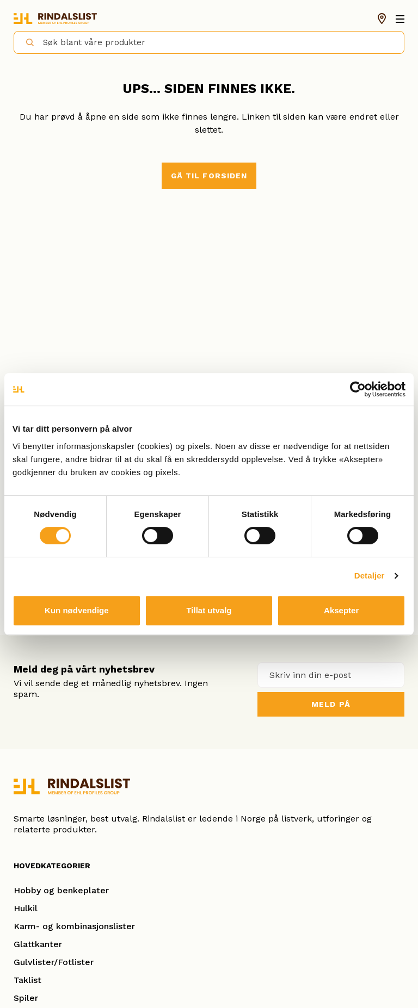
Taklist (27, 980)
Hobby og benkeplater (61, 890)
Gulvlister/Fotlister (54, 962)
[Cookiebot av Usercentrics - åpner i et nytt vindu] (357, 389)
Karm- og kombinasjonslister (74, 926)
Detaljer (369, 575)
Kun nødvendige (77, 610)
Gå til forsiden (209, 175)
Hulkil (26, 908)
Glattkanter (38, 944)
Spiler (26, 998)
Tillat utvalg (208, 610)
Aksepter (341, 610)
